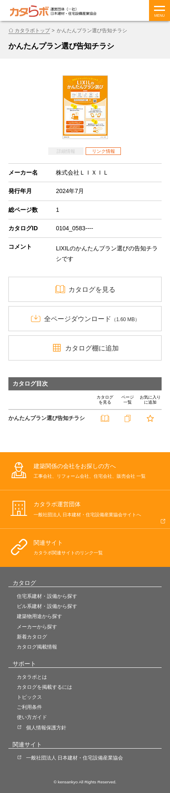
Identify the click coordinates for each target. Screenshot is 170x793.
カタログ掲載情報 (37, 647)
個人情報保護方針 (46, 728)
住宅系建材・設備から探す (47, 596)
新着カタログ (32, 637)
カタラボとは (32, 677)
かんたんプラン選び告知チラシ (46, 418)
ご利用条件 (29, 707)
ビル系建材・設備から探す (47, 606)
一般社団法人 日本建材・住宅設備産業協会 (74, 758)
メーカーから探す (37, 627)
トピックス (29, 697)
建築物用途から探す (39, 616)
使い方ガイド (32, 717)
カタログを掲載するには (44, 687)
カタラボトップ (32, 30)
